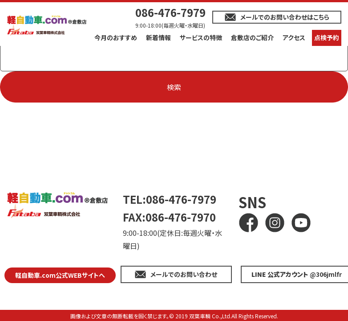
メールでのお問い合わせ (183, 274)
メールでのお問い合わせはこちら (284, 16)
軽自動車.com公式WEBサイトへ (60, 275)
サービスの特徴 (201, 37)
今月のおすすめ (115, 37)
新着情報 (158, 37)
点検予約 (326, 37)
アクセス (294, 37)
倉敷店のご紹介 (252, 37)
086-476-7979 (170, 12)
